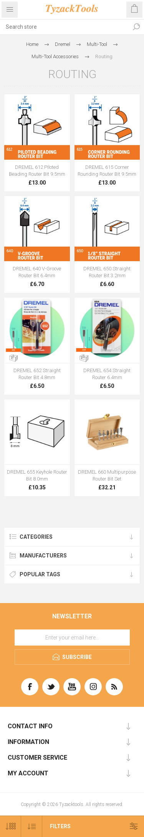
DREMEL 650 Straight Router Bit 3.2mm (107, 272)
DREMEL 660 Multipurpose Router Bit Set (107, 475)
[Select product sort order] (31, 826)
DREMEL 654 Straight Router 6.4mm (107, 374)
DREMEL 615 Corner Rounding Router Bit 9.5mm (107, 170)
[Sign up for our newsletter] (72, 637)
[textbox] (64, 26)
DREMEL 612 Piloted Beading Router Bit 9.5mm (37, 170)
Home (32, 44)
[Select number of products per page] (10, 826)
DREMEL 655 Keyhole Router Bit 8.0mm (37, 475)
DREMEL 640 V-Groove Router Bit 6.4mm (37, 272)
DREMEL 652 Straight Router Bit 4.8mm (37, 374)
